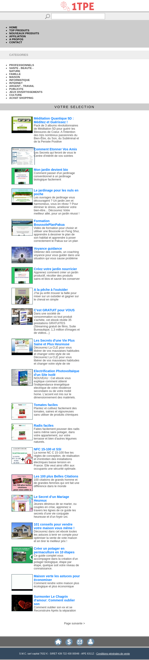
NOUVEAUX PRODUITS (24, 33)
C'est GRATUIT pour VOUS (54, 310)
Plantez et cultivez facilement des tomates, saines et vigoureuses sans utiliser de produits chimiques (56, 411)
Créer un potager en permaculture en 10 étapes (54, 550)
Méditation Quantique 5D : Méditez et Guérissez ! (54, 120)
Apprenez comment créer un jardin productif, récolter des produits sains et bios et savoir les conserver (57, 275)
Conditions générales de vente (113, 653)
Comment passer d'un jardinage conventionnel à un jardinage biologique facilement (54, 176)
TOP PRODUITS (19, 30)
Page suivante (73, 623)
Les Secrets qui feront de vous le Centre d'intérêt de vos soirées (55, 154)
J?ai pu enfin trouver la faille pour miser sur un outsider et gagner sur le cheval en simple (56, 296)
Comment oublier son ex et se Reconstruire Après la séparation (55, 609)
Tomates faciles (46, 405)
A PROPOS (16, 39)
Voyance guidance (48, 248)
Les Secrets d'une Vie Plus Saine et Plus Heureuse (54, 342)
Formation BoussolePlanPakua (49, 222)
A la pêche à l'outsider (51, 289)
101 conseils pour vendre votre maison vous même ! (54, 526)
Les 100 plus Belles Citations (56, 476)
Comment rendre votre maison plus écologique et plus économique (56, 585)
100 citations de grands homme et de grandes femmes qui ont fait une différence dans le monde (56, 483)
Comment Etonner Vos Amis (55, 149)
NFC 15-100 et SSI (47, 449)
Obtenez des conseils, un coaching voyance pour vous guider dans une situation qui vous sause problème (57, 255)
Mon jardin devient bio (51, 169)
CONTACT (15, 42)
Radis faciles (44, 425)
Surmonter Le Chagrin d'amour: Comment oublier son (54, 600)
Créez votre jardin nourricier (55, 269)
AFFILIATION (17, 36)
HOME (13, 27)
